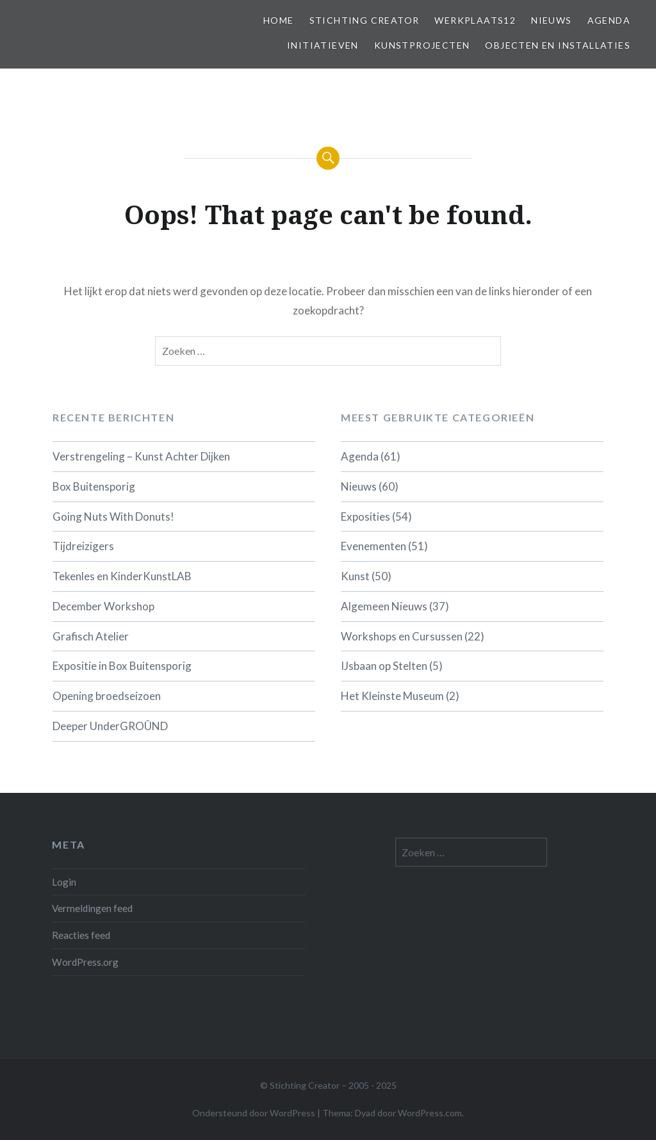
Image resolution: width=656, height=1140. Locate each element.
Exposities (365, 516)
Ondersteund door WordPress (253, 1112)
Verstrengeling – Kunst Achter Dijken (141, 456)
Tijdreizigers (83, 546)
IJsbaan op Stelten (384, 665)
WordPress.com (430, 1112)
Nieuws (551, 20)
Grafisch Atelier (91, 636)
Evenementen (373, 546)
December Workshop (103, 606)
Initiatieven (323, 45)
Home (278, 20)
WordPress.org (85, 962)
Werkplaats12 (475, 20)
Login (64, 882)
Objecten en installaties (557, 45)
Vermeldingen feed (92, 908)
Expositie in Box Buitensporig (122, 665)
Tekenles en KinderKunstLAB (122, 576)
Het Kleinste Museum (392, 696)
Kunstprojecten (422, 45)
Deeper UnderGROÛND (110, 726)
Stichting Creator (364, 20)
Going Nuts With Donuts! (113, 516)
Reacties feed (81, 935)
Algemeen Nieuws (384, 606)
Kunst (355, 576)
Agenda (608, 20)
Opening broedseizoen (107, 696)
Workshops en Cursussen (402, 636)
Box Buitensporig (94, 486)
